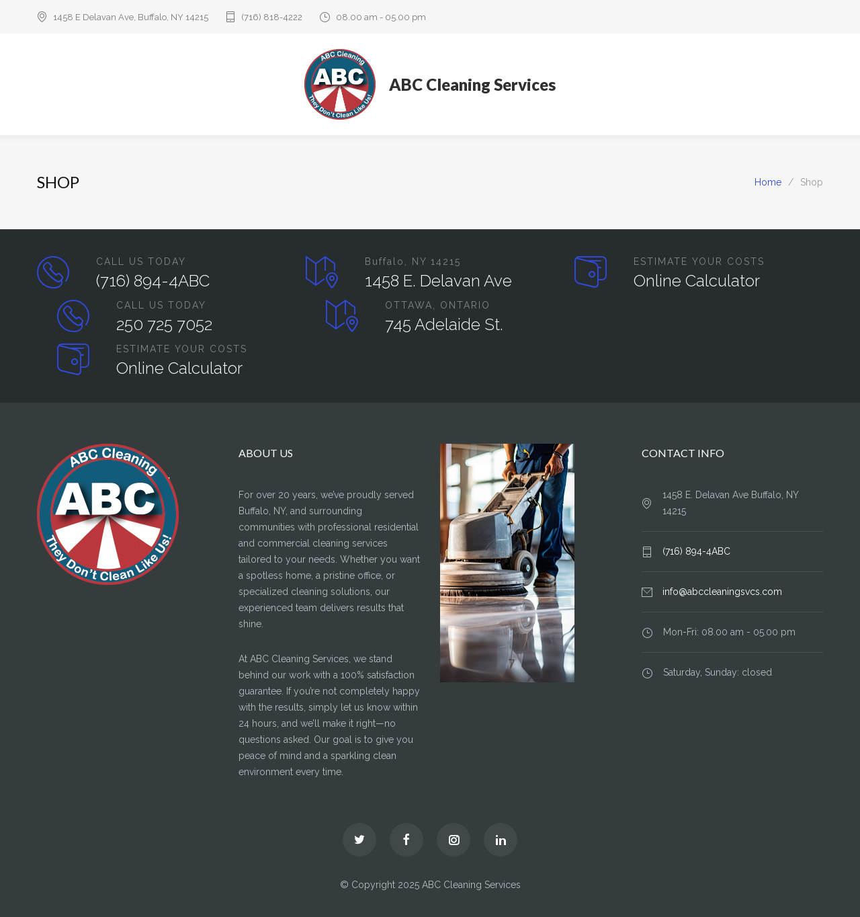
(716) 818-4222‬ (271, 17)
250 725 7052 (164, 324)
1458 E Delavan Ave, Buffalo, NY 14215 (130, 17)
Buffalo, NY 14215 (413, 261)
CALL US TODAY (141, 261)
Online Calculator (697, 280)
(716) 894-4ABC (153, 280)
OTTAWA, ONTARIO (437, 305)
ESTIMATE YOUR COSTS (699, 261)
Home (768, 182)
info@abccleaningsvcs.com (722, 591)
